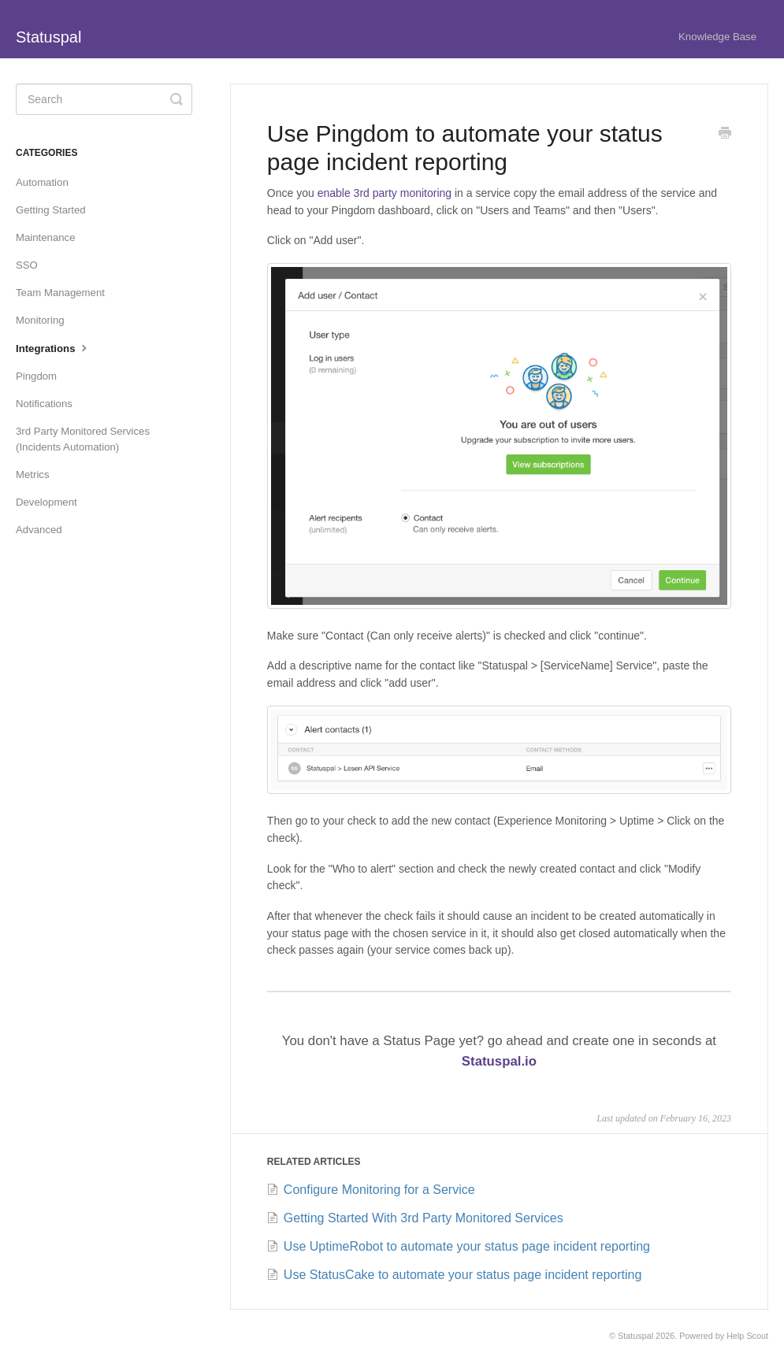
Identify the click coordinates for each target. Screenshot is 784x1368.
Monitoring (40, 320)
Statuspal (635, 1335)
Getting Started (51, 210)
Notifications (44, 404)
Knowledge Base (717, 37)
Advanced (39, 530)
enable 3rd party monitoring (384, 193)
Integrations (53, 347)
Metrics (33, 474)
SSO (27, 265)
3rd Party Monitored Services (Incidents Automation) (83, 439)
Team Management (60, 292)
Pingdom (36, 376)
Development (46, 502)
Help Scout (747, 1335)
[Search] (104, 99)
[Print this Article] (725, 134)
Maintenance (46, 237)
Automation (42, 182)
